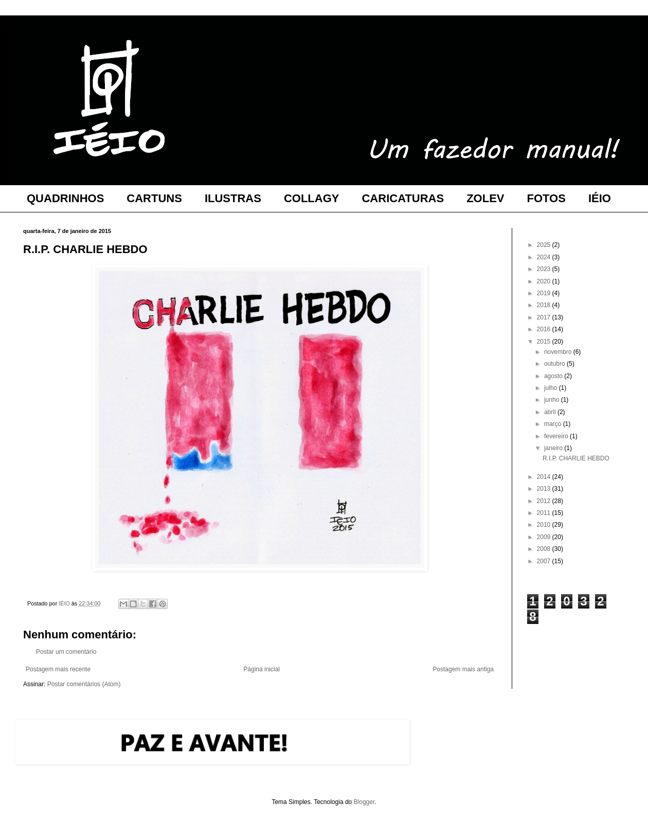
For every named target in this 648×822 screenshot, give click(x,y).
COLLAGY (311, 198)
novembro (558, 351)
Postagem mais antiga (463, 669)
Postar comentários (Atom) (84, 684)
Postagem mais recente (58, 669)
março (553, 423)
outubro (555, 363)
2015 (544, 341)
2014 (544, 476)
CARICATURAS (403, 198)
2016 (544, 329)
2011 (544, 512)
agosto (554, 376)
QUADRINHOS (65, 198)
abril (550, 412)
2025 (544, 244)
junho (552, 399)
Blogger (364, 802)
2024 (544, 257)
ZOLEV (485, 198)
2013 (544, 488)
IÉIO (599, 198)
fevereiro (557, 436)
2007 (544, 561)
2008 (544, 548)
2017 (544, 317)
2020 (544, 281)
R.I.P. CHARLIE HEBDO (576, 458)
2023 (544, 269)
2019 (544, 293)
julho (551, 387)
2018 (544, 305)
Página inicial (261, 669)
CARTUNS (154, 198)
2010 (544, 524)
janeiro (554, 448)
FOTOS (546, 198)
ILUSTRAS (233, 198)
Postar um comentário (66, 651)
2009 (544, 537)
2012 (544, 501)
